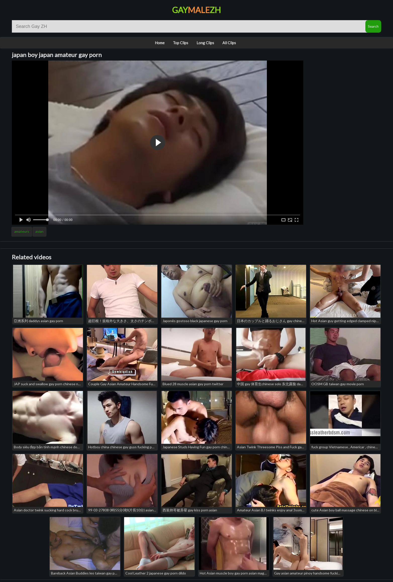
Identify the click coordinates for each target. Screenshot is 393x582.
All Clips (229, 42)
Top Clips (180, 42)
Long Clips (205, 42)
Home (160, 42)
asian (39, 231)
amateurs (21, 231)
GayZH (196, 10)
